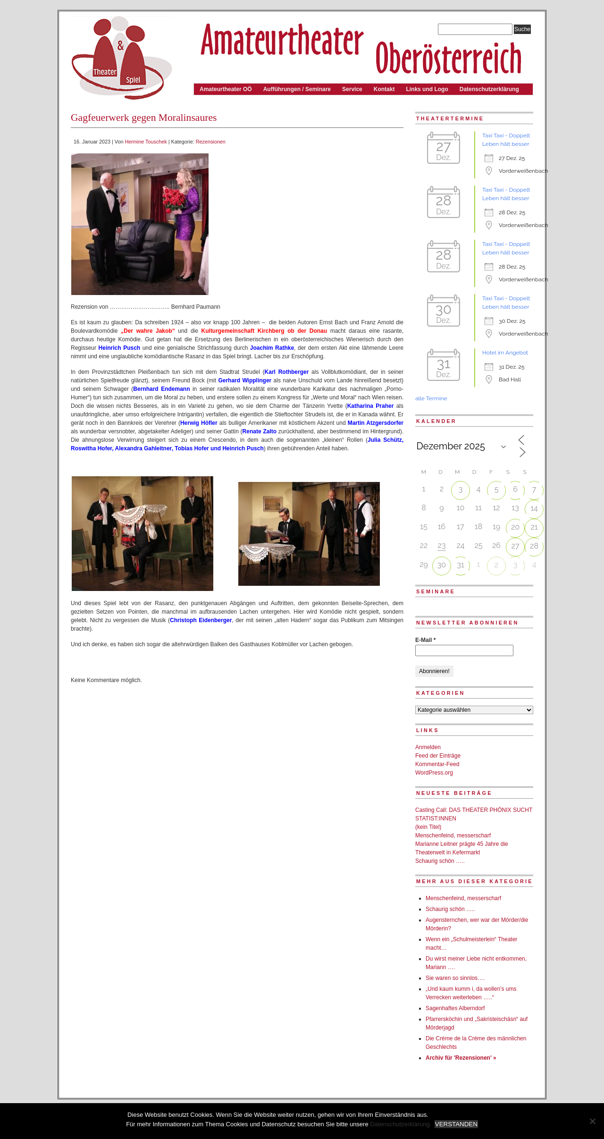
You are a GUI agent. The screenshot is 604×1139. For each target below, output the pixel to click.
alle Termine (431, 398)
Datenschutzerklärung (489, 89)
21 (533, 527)
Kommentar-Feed (437, 764)
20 (515, 527)
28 (534, 545)
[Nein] (592, 1121)
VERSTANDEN (456, 1124)
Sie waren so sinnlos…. (455, 978)
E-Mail (425, 640)
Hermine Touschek (146, 141)
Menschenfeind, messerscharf (453, 835)
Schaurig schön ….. (440, 861)
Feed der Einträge (438, 755)
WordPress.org (434, 772)
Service (352, 89)
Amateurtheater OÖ (226, 89)
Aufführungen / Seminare (297, 89)
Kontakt (384, 89)
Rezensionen (211, 141)
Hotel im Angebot (505, 352)
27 (516, 545)
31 (460, 564)
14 (534, 508)
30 (441, 564)
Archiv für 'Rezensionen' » (461, 1058)
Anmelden (428, 747)
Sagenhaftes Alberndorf (455, 1008)
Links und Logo (427, 89)
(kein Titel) (428, 827)
